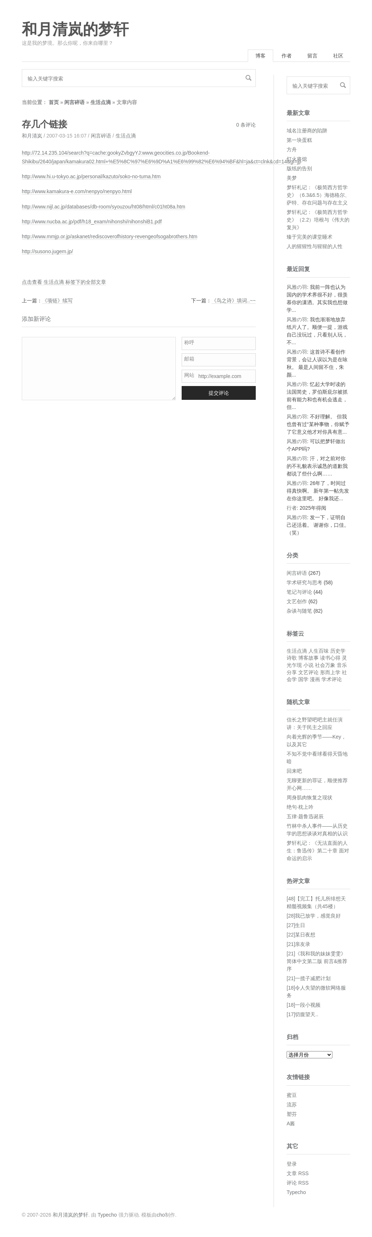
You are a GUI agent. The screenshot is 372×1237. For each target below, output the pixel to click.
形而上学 (330, 672)
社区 (338, 56)
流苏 (292, 1104)
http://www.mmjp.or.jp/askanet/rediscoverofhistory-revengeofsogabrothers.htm (109, 236)
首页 (54, 102)
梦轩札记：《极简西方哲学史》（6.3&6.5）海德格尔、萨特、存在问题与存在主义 (318, 195)
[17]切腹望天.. (302, 1014)
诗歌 (292, 658)
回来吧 (294, 771)
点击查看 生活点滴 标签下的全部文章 (64, 282)
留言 (312, 56)
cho (161, 1215)
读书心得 (330, 658)
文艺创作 (297, 601)
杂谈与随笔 (299, 611)
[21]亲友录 (298, 944)
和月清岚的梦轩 (75, 29)
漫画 (315, 679)
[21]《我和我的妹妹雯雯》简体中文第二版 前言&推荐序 (317, 961)
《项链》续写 (57, 300)
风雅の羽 (297, 287)
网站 (189, 375)
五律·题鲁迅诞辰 (305, 816)
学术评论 (332, 679)
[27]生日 (296, 925)
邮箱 (189, 359)
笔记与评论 (299, 592)
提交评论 (219, 393)
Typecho (296, 1192)
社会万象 (325, 665)
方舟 (292, 149)
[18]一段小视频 (303, 1005)
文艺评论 (308, 672)
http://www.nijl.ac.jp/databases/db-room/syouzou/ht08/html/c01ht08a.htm (103, 207)
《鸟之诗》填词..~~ (233, 300)
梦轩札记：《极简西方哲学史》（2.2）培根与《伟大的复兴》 (318, 219)
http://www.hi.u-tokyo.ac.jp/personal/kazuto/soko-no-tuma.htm (91, 176)
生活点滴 (100, 102)
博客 (260, 56)
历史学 (337, 651)
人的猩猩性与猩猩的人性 (315, 246)
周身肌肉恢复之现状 (309, 797)
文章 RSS (298, 1173)
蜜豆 (292, 1095)
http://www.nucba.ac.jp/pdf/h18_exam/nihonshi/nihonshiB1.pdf (92, 221)
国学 (303, 679)
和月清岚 (32, 136)
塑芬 (292, 1114)
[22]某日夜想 (301, 935)
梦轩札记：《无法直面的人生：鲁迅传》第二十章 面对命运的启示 (318, 850)
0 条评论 (246, 125)
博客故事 (308, 658)
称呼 (189, 342)
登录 (292, 1164)
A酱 (291, 1123)
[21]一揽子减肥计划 (309, 978)
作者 (287, 56)
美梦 (292, 178)
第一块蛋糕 (299, 140)
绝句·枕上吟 (300, 807)
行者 (292, 508)
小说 (308, 665)
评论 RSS (298, 1183)
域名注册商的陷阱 (307, 131)
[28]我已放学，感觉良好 (314, 916)
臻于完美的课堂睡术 (309, 237)
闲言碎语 (74, 102)
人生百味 (318, 651)
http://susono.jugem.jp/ (47, 251)
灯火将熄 (297, 159)
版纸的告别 (299, 168)
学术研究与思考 (304, 582)
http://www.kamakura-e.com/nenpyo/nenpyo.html (77, 191)
